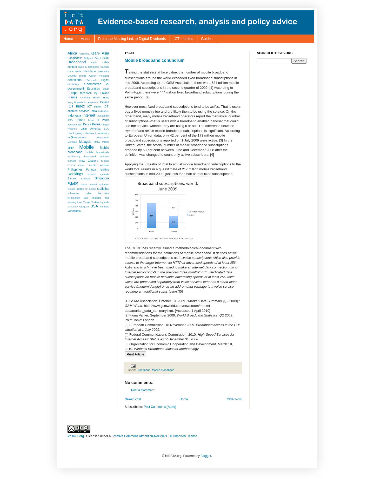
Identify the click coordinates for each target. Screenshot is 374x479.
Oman (81, 165)
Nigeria (105, 160)
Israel (91, 120)
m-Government (77, 137)
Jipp (80, 124)
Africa (72, 53)
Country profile (77, 75)
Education (93, 88)
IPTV (70, 120)
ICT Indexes (183, 39)
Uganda (104, 202)
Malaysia (85, 142)
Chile (85, 71)
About (85, 39)
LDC (106, 128)
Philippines (75, 169)
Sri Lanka (90, 188)
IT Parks (103, 120)
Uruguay (84, 206)
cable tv (82, 66)
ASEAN (96, 53)
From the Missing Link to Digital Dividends (132, 39)
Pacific (92, 165)
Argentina (84, 53)
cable (94, 62)
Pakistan (104, 165)
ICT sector (95, 106)
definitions (75, 80)
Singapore (102, 178)
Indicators (103, 111)
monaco (72, 160)
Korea (96, 124)
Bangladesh (75, 57)
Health (97, 97)
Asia (105, 53)
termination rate (78, 197)
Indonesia (74, 115)
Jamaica (72, 124)
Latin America (91, 128)
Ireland (80, 120)
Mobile (86, 147)
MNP (71, 147)
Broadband (143, 370)
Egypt (106, 88)
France (72, 97)
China (92, 71)
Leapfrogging (75, 133)
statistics (103, 189)
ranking (104, 169)
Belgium (88, 58)
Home (68, 39)
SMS (73, 183)
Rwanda (104, 174)
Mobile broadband (163, 370)
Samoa (72, 178)
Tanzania (103, 193)
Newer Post (133, 399)
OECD (71, 165)
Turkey (95, 202)
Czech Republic (99, 75)
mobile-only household (82, 156)
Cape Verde (74, 71)
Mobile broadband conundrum (154, 60)
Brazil (98, 58)
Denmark (91, 80)
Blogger (206, 456)
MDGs (105, 141)
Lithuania (89, 133)
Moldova (104, 156)
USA (94, 206)
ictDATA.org (76, 436)
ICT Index (76, 106)
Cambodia (93, 66)
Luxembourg (102, 133)
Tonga (86, 202)
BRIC (105, 57)
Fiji (95, 93)
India (94, 110)
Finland (104, 93)
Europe (73, 93)
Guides (206, 39)
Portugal (91, 169)
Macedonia (103, 137)
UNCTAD (73, 206)
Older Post (234, 399)
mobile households (97, 152)
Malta (97, 141)
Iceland (104, 102)
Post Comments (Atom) (160, 407)
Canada (104, 66)
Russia (91, 174)
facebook (86, 93)
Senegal (85, 178)
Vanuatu (104, 206)
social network (89, 184)
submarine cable (79, 193)
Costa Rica (103, 71)
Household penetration (86, 102)
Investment (103, 115)
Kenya (87, 124)
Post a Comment (142, 390)
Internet (89, 115)
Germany (85, 97)
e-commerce (92, 84)
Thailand (96, 197)
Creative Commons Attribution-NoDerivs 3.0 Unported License (154, 436)
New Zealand (88, 160)
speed (80, 188)
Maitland (72, 141)
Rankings (75, 174)
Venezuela (74, 210)
